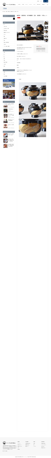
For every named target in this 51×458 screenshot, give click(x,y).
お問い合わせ (38, 4)
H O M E (19, 4)
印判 (4, 40)
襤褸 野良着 (5, 62)
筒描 (4, 60)
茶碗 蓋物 (5, 30)
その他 (4, 44)
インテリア (30, 4)
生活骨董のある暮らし (28, 443)
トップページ (19, 443)
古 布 (26, 4)
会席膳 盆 (5, 38)
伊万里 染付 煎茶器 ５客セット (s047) (11, 134)
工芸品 (34, 443)
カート (46, 1)
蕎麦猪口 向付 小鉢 (6, 32)
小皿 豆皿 (5, 26)
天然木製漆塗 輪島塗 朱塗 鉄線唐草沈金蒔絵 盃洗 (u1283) (11, 145)
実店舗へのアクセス (20, 446)
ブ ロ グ (34, 4)
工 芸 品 (23, 4)
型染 (4, 52)
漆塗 (4, 36)
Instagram (43, 4)
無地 (4, 66)
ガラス (4, 34)
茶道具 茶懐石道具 (6, 42)
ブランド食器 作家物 (6, 46)
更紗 (4, 58)
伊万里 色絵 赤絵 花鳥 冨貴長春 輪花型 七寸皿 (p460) (11, 140)
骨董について (27, 446)
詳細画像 (20, 79)
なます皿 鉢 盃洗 (6, 28)
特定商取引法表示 (43, 443)
